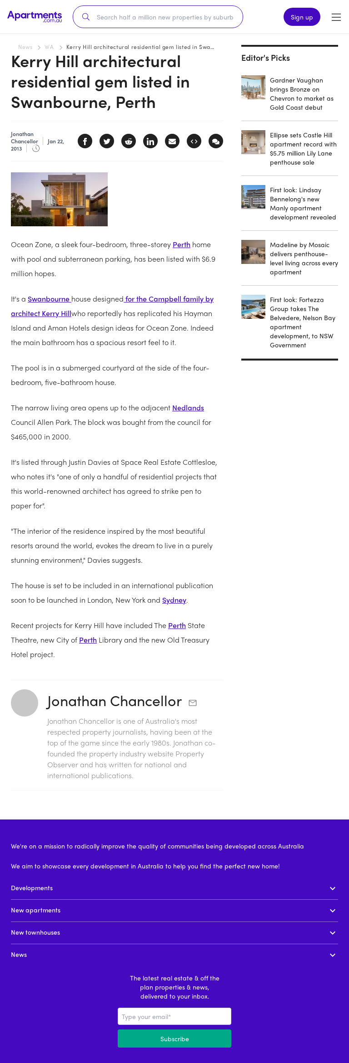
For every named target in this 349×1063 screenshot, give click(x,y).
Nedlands (188, 407)
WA (49, 47)
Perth (181, 244)
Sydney (174, 600)
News (25, 47)
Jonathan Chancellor (114, 700)
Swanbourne (49, 298)
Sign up (302, 16)
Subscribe (174, 1038)
